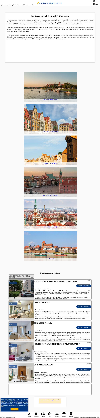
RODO (2, 406)
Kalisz (10, 304)
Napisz (98, 417)
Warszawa (12, 283)
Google (3, 401)
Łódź (10, 324)
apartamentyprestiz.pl (50, 3)
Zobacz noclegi (83, 286)
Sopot (10, 345)
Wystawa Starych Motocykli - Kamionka (50, 400)
